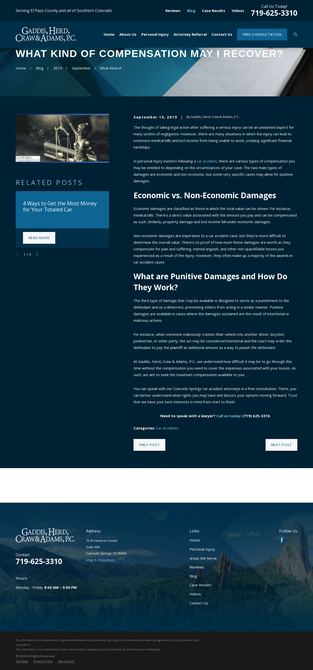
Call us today (228, 415)
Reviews (173, 10)
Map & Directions (100, 559)
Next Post (281, 444)
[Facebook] (281, 540)
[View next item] (37, 254)
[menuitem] (22, 661)
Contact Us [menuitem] (222, 34)
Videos (238, 10)
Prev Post (149, 444)
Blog (191, 10)
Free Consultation (262, 34)
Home (195, 540)
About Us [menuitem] (127, 34)
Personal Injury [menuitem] (155, 34)
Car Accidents (167, 428)
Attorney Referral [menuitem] (190, 34)
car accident (207, 161)
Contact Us (199, 603)
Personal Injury (202, 549)
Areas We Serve (203, 558)
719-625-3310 (274, 13)
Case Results (213, 10)
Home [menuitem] (109, 34)
